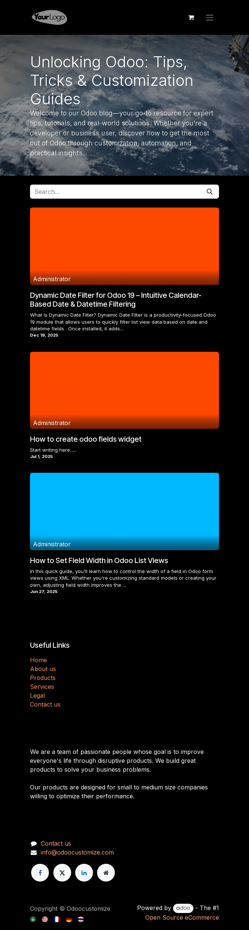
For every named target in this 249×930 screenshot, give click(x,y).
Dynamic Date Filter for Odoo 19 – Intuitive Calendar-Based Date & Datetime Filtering (116, 300)
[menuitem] (33, 918)
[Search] (209, 192)
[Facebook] (40, 873)
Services (42, 686)
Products (43, 677)
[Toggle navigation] (210, 17)
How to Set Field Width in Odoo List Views (99, 560)
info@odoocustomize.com (77, 852)
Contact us (45, 704)
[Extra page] (106, 873)
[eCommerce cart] (191, 17)
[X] (62, 873)
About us (43, 669)
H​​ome (38, 660)
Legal (37, 695)
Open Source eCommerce (182, 917)
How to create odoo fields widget (86, 439)
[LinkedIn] (84, 873)
